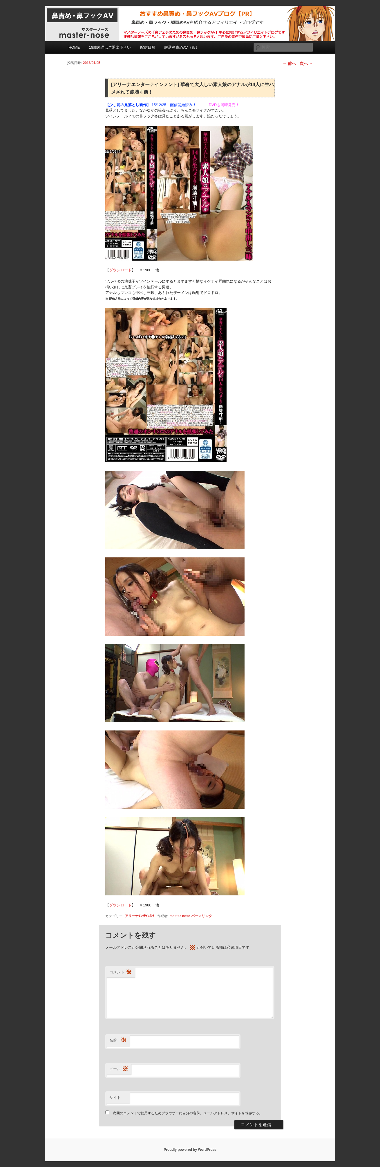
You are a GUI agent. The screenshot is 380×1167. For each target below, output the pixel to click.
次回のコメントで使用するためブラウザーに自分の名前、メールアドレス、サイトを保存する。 (188, 1113)
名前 (118, 1040)
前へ (289, 63)
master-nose (179, 916)
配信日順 (147, 47)
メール (118, 1069)
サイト (115, 1097)
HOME (74, 47)
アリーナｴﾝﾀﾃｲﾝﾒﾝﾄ (139, 916)
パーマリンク (201, 916)
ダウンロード (120, 270)
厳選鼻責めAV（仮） (181, 47)
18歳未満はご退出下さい (110, 47)
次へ (306, 63)
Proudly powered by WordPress (190, 1150)
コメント (120, 972)
